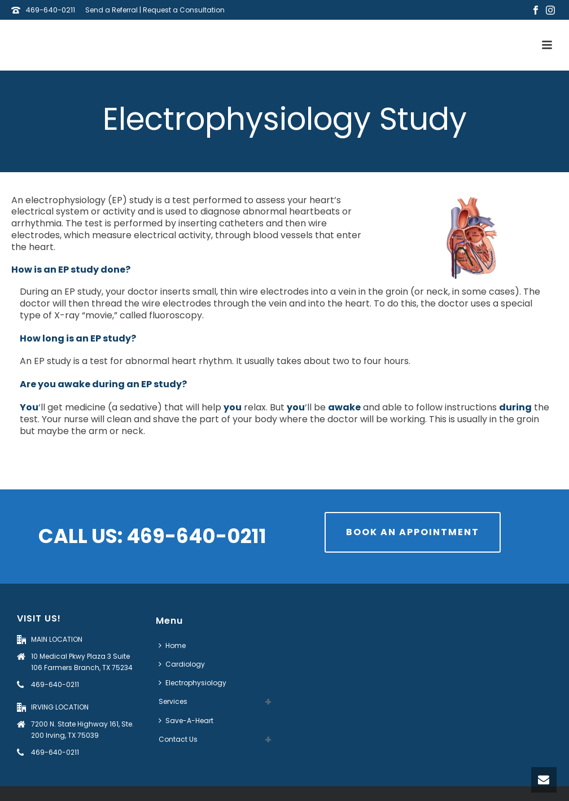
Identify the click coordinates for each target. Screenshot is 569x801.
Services (173, 701)
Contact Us (178, 739)
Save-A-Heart (186, 720)
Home (172, 645)
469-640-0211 (50, 10)
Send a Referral (111, 10)
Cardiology (182, 664)
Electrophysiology (192, 683)
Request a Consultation (184, 10)
